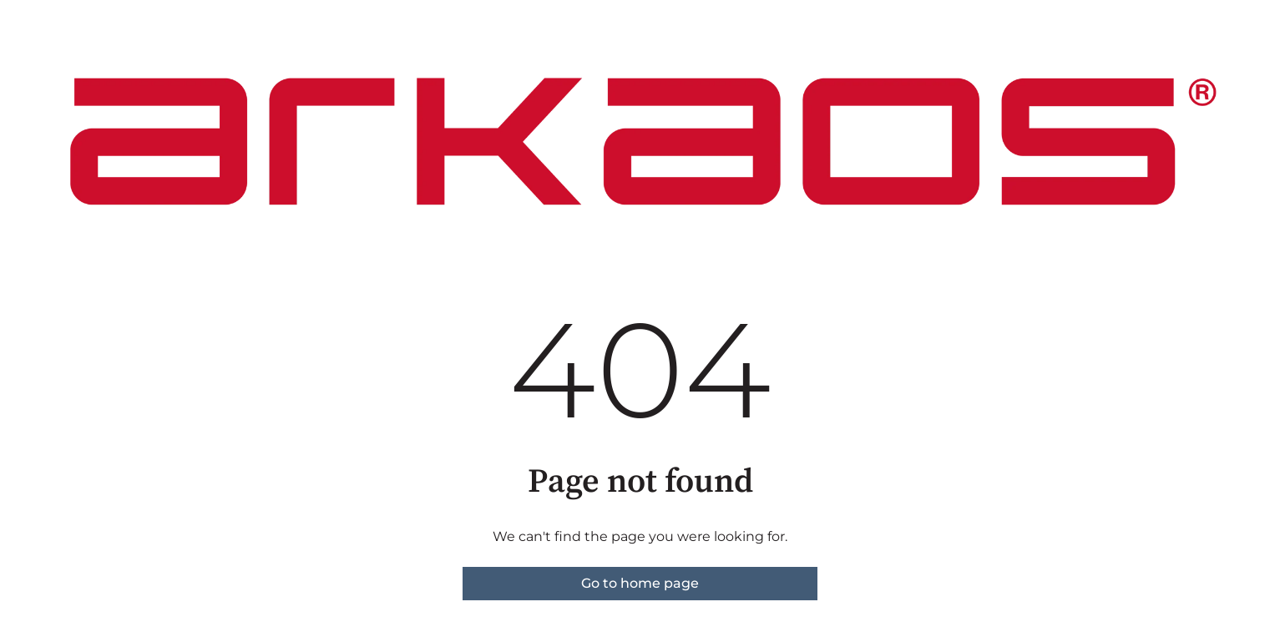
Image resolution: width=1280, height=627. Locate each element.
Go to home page (640, 583)
